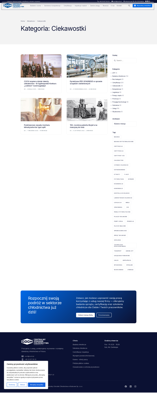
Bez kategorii (116, 79)
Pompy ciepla (116, 95)
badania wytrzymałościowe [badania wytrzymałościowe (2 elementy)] (123, 141)
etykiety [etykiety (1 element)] (117, 174)
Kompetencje (116, 89)
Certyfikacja (116, 82)
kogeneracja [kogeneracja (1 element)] (118, 183)
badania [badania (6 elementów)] (117, 137)
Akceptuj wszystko (36, 385)
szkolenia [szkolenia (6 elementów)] (117, 240)
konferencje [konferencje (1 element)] (118, 188)
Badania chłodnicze (118, 76)
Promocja (115, 99)
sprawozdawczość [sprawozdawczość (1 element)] (120, 230)
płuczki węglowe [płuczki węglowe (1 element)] (120, 226)
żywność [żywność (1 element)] (130, 269)
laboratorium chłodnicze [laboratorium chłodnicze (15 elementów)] (123, 198)
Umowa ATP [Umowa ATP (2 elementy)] (129, 251)
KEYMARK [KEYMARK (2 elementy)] (131, 179)
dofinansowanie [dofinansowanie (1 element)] (119, 169)
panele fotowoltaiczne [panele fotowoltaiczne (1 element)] (122, 212)
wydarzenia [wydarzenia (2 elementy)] (118, 265)
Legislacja (115, 92)
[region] (26, 375)
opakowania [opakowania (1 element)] (118, 207)
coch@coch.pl (117, 1)
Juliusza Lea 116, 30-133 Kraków (134, 1)
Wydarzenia (116, 112)
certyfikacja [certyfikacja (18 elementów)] (118, 151)
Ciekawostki (116, 86)
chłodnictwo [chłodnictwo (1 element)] (118, 160)
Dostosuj (12, 385)
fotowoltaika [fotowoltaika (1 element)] (119, 179)
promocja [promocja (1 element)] (130, 221)
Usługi (114, 108)
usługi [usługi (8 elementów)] (116, 260)
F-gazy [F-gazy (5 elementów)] (126, 174)
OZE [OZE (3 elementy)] (127, 207)
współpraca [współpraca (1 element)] (127, 260)
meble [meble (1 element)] (128, 202)
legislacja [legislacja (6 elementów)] (118, 202)
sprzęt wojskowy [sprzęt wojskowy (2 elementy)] (120, 235)
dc (25, 89)
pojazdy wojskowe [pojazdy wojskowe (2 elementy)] (120, 216)
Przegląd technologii (119, 102)
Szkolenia (115, 105)
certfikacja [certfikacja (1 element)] (118, 146)
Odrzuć (22, 385)
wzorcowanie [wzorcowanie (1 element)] (118, 269)
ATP (113, 73)
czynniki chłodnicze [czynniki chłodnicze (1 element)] (121, 165)
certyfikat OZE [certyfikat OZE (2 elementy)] (119, 155)
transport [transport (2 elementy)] (118, 251)
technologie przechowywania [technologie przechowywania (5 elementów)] (120, 245)
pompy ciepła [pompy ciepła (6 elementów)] (118, 221)
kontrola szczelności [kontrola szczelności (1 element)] (122, 193)
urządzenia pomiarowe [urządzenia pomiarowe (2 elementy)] (122, 255)
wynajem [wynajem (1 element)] (129, 265)
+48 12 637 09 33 (104, 1)
